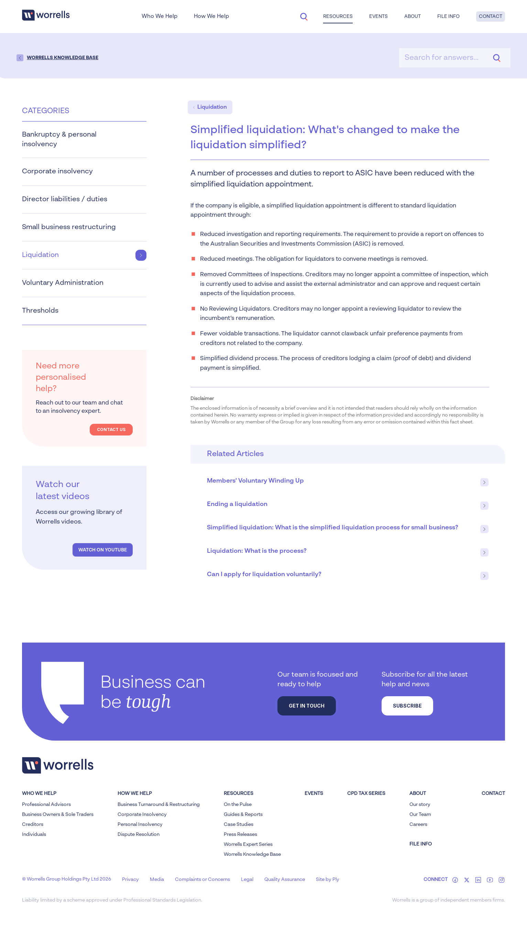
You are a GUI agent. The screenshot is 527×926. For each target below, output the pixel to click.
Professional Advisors (46, 804)
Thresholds (84, 310)
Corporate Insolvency (142, 814)
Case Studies (238, 824)
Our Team (420, 814)
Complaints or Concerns (202, 879)
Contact (490, 16)
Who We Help (159, 16)
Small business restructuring (84, 227)
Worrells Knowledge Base (252, 854)
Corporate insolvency (84, 171)
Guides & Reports (243, 814)
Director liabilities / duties (84, 199)
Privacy (130, 879)
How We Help (211, 16)
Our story (419, 804)
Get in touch (307, 706)
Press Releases (240, 834)
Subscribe (407, 706)
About (412, 16)
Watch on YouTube (102, 550)
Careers (418, 824)
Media (157, 879)
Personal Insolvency (140, 824)
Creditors (32, 824)
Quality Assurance (284, 879)
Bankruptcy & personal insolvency (84, 139)
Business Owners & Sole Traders (58, 814)
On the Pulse (238, 804)
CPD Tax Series (366, 793)
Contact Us (111, 429)
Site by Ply (327, 879)
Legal (247, 879)
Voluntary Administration (84, 283)
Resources (338, 16)
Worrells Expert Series (248, 844)
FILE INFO (420, 844)
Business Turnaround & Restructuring (159, 804)
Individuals (34, 834)
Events (378, 16)
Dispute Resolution (139, 834)
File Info (448, 16)
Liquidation (84, 255)
